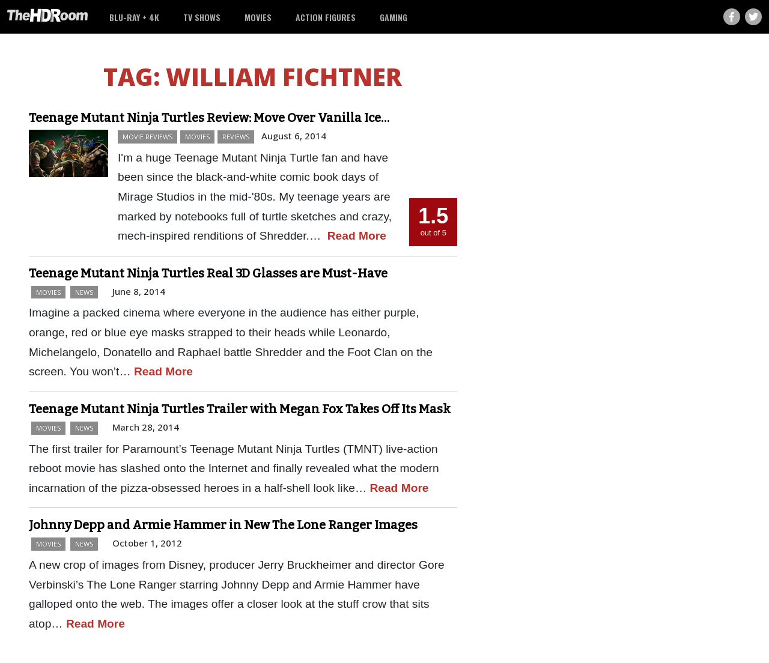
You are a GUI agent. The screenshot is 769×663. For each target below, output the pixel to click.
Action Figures (326, 17)
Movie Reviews (147, 136)
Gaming (393, 17)
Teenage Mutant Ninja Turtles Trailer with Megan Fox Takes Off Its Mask (240, 409)
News (84, 292)
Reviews (235, 136)
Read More (356, 235)
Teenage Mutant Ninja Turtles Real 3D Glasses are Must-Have (208, 273)
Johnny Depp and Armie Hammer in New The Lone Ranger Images (223, 525)
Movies (258, 17)
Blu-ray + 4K (134, 17)
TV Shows (201, 17)
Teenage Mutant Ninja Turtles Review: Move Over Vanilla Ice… (209, 117)
